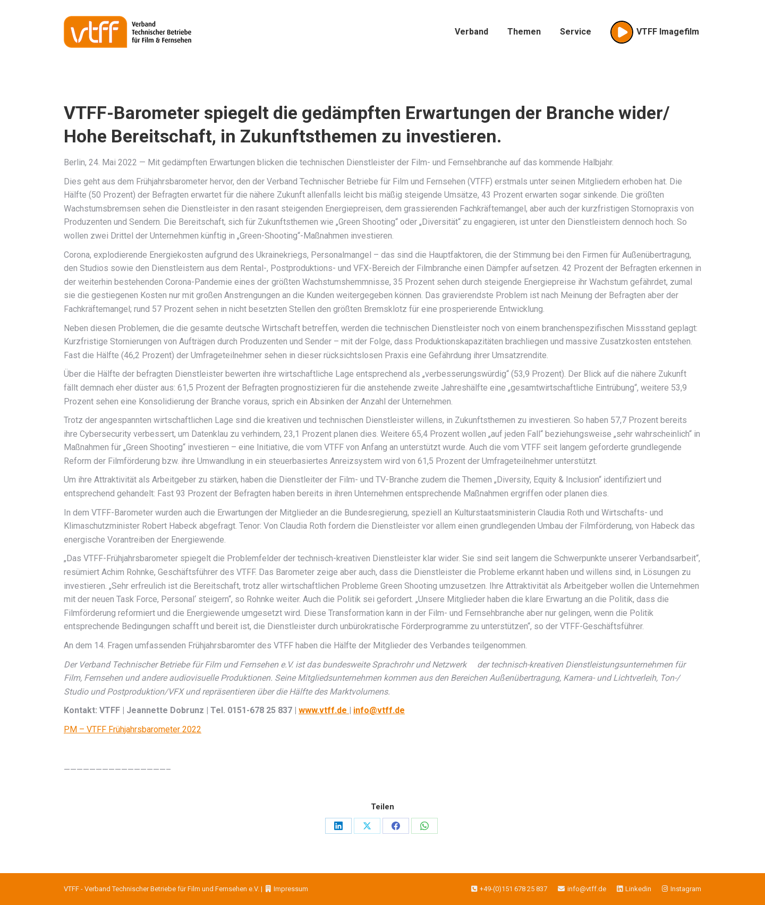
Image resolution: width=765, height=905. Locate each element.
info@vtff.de (576, 889)
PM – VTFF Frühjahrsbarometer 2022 (132, 729)
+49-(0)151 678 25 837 (509, 889)
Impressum (286, 889)
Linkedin (628, 889)
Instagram (676, 889)
